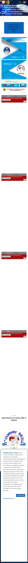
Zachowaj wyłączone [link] (9, 498)
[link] (2, 6)
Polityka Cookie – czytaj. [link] (10, 453)
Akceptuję (20, 495)
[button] (3, 444)
